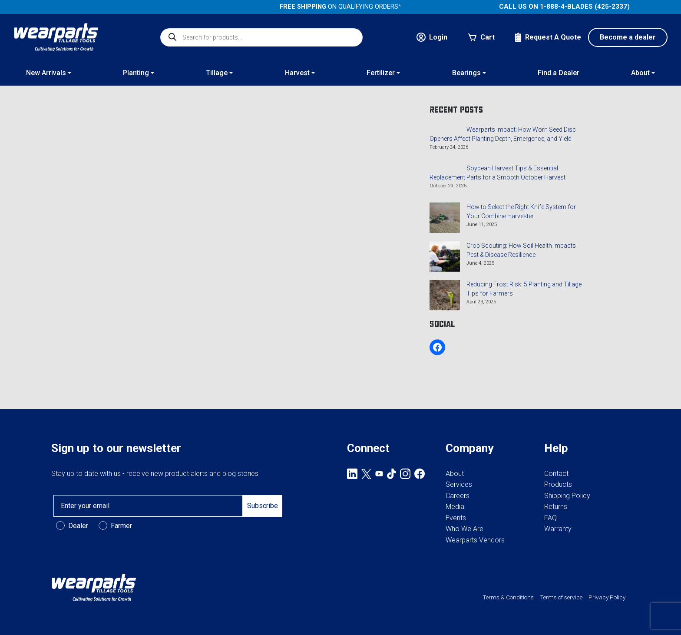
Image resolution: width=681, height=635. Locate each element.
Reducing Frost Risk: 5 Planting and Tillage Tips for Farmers (524, 289)
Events (456, 518)
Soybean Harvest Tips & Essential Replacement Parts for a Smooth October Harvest (497, 173)
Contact (556, 473)
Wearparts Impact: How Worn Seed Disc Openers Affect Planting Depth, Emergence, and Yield (503, 134)
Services (459, 484)
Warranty (558, 529)
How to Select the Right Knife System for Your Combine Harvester (521, 211)
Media (455, 506)
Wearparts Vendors (475, 540)
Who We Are (464, 529)
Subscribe (262, 506)
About (455, 473)
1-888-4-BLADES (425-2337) (585, 6)
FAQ (550, 518)
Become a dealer (628, 37)
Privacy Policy (606, 597)
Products (558, 484)
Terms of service (561, 597)
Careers (457, 496)
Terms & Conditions (508, 597)
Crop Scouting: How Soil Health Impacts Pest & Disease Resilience (521, 250)
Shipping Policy (567, 496)
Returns (555, 506)
